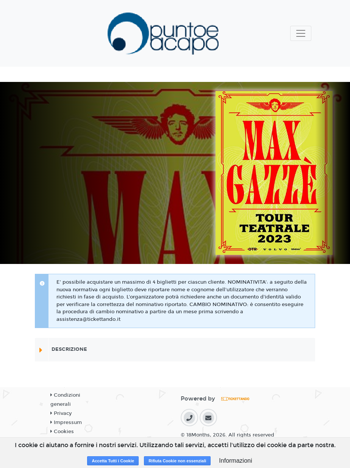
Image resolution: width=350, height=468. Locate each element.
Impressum (66, 422)
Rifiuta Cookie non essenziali (177, 461)
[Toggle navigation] (300, 33)
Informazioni (235, 460)
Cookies (62, 432)
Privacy (61, 413)
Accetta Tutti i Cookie (113, 461)
